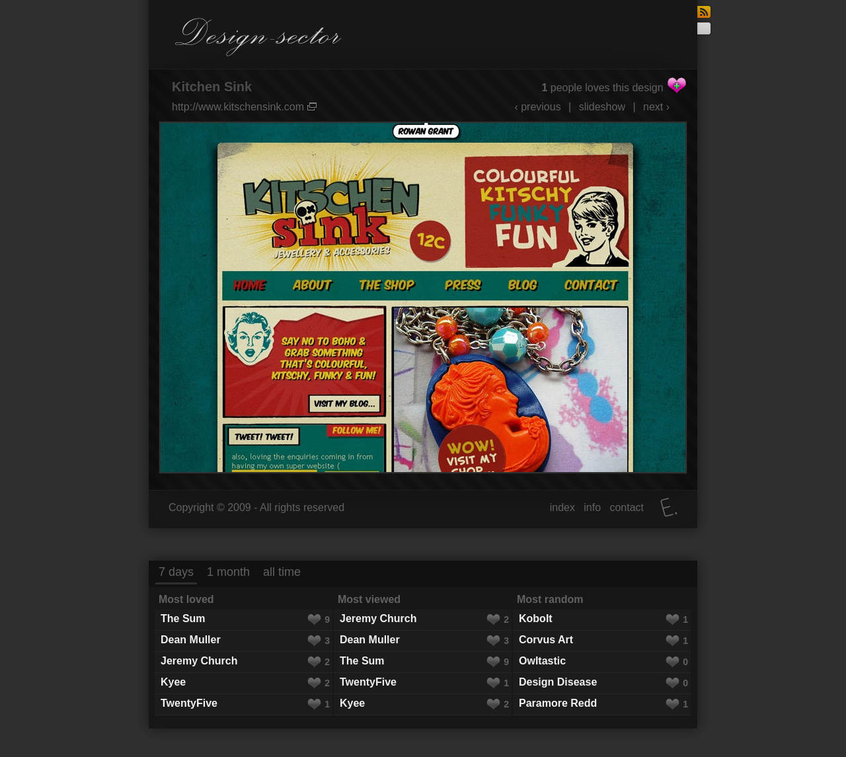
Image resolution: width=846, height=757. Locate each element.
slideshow (602, 106)
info (592, 507)
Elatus (668, 507)
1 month (228, 571)
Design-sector (258, 37)
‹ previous (537, 106)
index (562, 507)
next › (656, 106)
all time (282, 571)
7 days (176, 571)
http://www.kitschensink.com (244, 106)
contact (626, 507)
